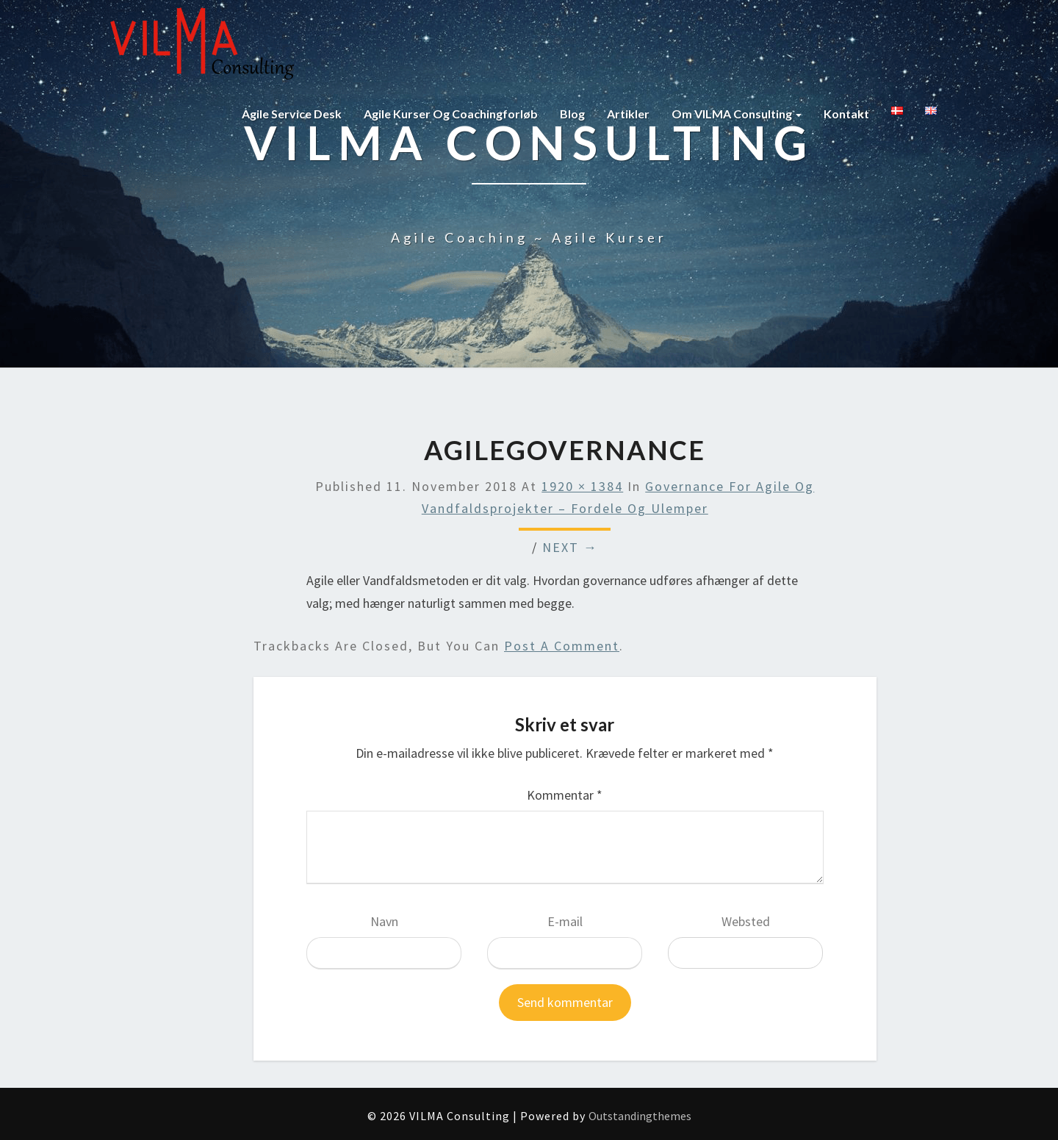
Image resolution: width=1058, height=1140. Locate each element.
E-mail (565, 921)
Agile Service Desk (292, 114)
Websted (745, 921)
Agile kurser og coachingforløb (451, 114)
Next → (570, 547)
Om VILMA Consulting (737, 114)
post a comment (561, 645)
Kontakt (846, 114)
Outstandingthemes (640, 1115)
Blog (572, 114)
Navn (384, 921)
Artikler (628, 114)
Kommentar (564, 794)
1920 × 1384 (582, 486)
